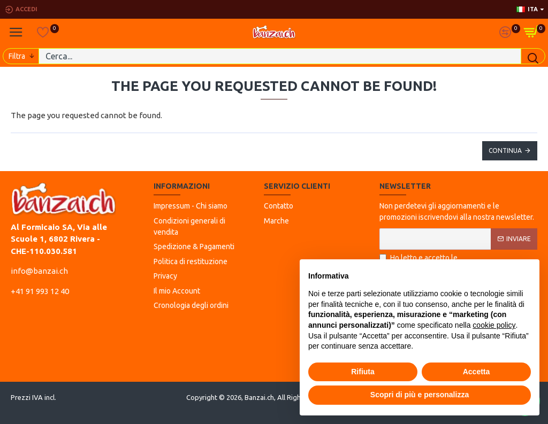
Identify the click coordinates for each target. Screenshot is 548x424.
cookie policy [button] (494, 325)
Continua (505, 150)
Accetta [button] (476, 371)
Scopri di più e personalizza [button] (419, 394)
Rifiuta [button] (363, 371)
